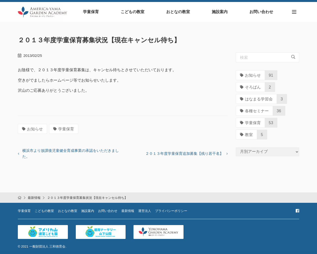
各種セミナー (254, 111)
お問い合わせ (261, 12)
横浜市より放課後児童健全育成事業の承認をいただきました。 (70, 153)
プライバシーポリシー (171, 211)
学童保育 (91, 12)
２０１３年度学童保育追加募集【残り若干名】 (184, 153)
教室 (246, 135)
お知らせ (32, 129)
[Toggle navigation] (294, 12)
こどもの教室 (132, 12)
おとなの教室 (178, 12)
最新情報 (34, 198)
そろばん (250, 87)
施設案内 (220, 12)
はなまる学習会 (256, 99)
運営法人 (144, 211)
